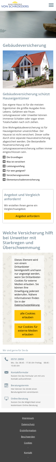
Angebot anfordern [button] (28, 216)
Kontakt (28, 452)
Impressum (28, 418)
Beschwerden (28, 436)
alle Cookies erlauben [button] (27, 315)
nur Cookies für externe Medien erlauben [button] (28, 330)
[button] (15, 157)
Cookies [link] (28, 442)
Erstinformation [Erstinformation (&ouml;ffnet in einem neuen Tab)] (28, 430)
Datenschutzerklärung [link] (27, 305)
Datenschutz (28, 424)
